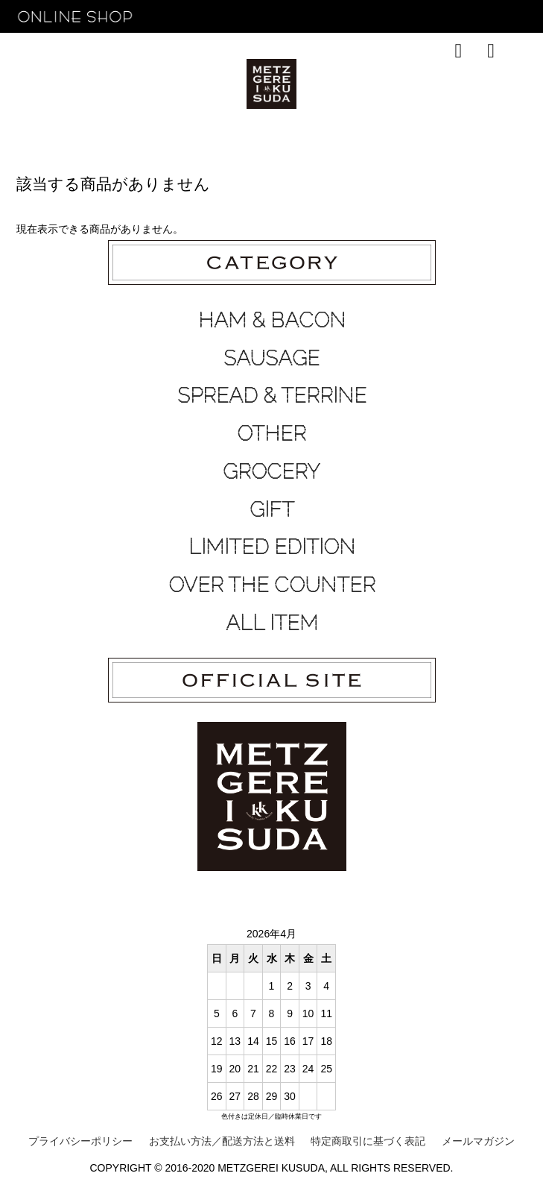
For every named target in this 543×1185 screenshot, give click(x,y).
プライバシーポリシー (80, 1141)
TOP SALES (203, 85)
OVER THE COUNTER (271, 585)
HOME (55, 85)
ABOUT (335, 85)
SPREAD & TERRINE (271, 395)
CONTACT (391, 85)
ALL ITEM (272, 623)
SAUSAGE (271, 358)
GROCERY (271, 471)
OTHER (271, 433)
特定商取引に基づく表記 (368, 1141)
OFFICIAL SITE (468, 85)
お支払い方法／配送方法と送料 (222, 1141)
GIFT (272, 509)
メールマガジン (478, 1141)
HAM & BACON (272, 320)
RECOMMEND (123, 85)
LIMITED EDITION (271, 547)
